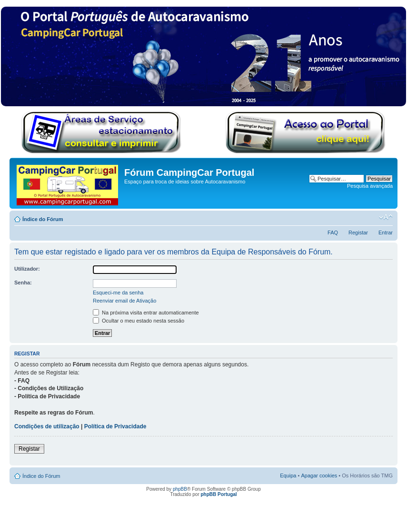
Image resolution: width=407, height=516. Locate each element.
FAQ (333, 232)
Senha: (23, 282)
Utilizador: (27, 269)
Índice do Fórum (42, 219)
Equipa (288, 475)
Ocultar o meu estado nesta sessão (138, 321)
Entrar (385, 232)
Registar (358, 232)
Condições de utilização (46, 426)
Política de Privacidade (115, 426)
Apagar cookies (319, 475)
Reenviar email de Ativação (124, 301)
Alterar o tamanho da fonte (386, 217)
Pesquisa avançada (370, 186)
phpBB (180, 489)
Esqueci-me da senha (118, 292)
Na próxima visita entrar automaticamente (146, 312)
